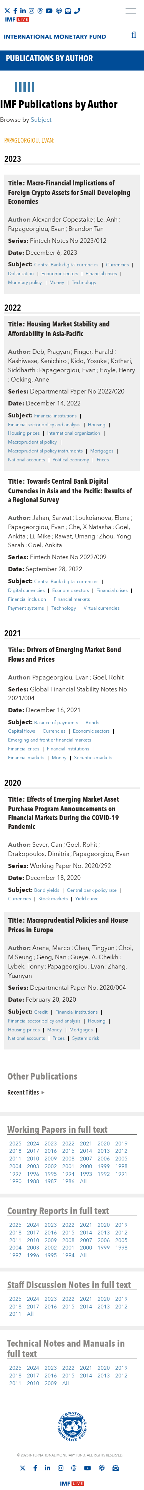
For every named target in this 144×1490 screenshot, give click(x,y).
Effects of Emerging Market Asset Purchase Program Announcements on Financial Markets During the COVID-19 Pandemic (63, 812)
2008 (68, 1159)
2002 (51, 1166)
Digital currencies (26, 591)
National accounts (26, 460)
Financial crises (101, 274)
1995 (51, 1174)
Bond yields (46, 890)
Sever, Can (47, 844)
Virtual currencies (101, 608)
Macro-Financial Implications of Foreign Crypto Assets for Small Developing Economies (69, 191)
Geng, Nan (51, 957)
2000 (86, 1166)
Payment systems (26, 608)
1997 (15, 1174)
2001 (68, 1166)
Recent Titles (23, 1092)
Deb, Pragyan (51, 351)
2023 (51, 1144)
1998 (121, 1166)
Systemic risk (85, 1038)
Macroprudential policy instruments (45, 451)
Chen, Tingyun (94, 948)
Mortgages (101, 451)
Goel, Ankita (45, 545)
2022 (68, 1144)
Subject (41, 119)
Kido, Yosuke (89, 361)
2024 (33, 1144)
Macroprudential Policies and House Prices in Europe (68, 925)
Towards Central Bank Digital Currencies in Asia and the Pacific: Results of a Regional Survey (70, 490)
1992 (104, 1174)
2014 (86, 1151)
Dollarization (21, 274)
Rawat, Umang (75, 536)
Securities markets (93, 758)
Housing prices (24, 433)
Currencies (117, 265)
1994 (68, 1174)
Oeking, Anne (30, 379)
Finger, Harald (93, 351)
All (83, 1181)
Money (57, 283)
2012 (121, 1151)
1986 (68, 1181)
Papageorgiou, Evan (36, 229)
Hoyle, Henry (117, 370)
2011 (15, 1159)
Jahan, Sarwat (51, 518)
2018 (15, 1151)
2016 (51, 1151)
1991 (121, 1174)
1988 (33, 1181)
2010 (33, 1159)
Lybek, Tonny (26, 966)
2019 (121, 1144)
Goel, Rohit (108, 677)
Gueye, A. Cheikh (94, 957)
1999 (104, 1166)
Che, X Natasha (89, 527)
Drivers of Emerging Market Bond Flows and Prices (64, 654)
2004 (15, 1166)
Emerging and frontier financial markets (49, 740)
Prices (103, 460)
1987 (51, 1181)
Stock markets (53, 899)
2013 (104, 1151)
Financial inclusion (27, 599)
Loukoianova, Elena (102, 518)
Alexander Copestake (62, 219)
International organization (73, 433)
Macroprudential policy (32, 442)
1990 (15, 1181)
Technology (84, 283)
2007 (86, 1159)
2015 (68, 1151)
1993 (86, 1174)
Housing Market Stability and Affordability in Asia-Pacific (59, 328)
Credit (41, 1012)
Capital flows (21, 731)
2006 (104, 1159)
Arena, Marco (51, 948)
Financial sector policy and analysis (44, 425)
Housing (97, 425)
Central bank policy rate (92, 890)
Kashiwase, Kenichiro (37, 361)
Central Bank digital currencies (66, 265)
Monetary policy (25, 283)
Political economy (71, 460)
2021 (86, 1144)
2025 (15, 1144)
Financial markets (72, 599)
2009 (51, 1159)
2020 (104, 1144)
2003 (33, 1166)
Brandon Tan (86, 229)
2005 (121, 1159)
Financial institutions (55, 416)
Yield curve (87, 899)
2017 (33, 1151)
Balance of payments (56, 723)
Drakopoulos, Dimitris (38, 854)
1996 (33, 1174)
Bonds (92, 723)
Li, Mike (40, 536)
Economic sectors (59, 274)
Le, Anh (107, 219)
